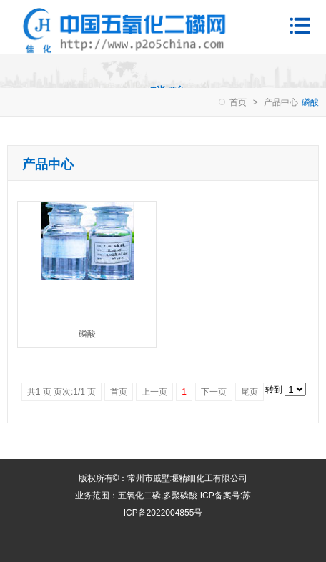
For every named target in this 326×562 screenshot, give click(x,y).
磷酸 (87, 334)
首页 (238, 102)
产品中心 (281, 102)
